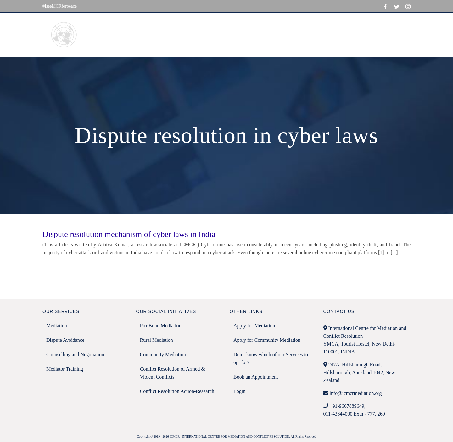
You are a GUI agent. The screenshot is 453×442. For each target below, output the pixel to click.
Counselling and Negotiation (75, 354)
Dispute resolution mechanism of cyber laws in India (128, 234)
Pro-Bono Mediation (161, 325)
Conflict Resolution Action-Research (177, 391)
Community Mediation (163, 354)
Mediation (56, 325)
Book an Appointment (255, 376)
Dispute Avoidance (65, 340)
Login (239, 391)
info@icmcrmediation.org (356, 393)
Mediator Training (64, 369)
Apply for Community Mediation (266, 340)
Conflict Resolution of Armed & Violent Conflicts (172, 372)
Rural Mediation (156, 340)
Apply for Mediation (254, 325)
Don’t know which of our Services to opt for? (270, 358)
